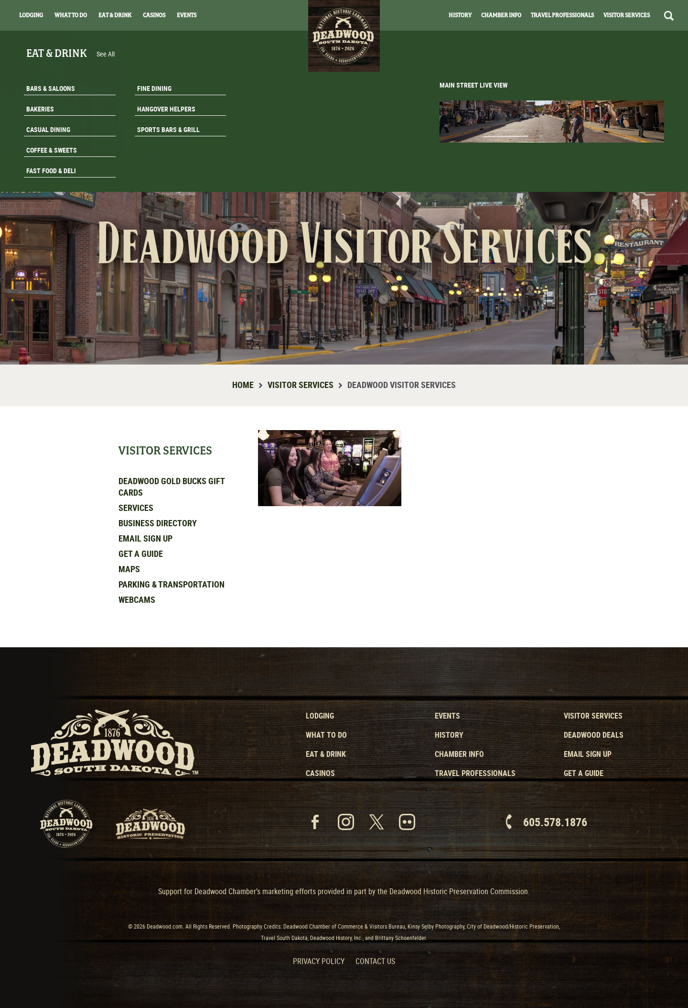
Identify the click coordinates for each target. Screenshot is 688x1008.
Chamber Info (501, 15)
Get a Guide (140, 553)
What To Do (70, 15)
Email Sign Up (145, 538)
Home (243, 384)
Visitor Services (626, 15)
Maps (129, 569)
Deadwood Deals (594, 735)
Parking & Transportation (171, 584)
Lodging (31, 15)
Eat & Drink (114, 15)
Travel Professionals (562, 15)
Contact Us (375, 961)
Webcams (136, 599)
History (460, 15)
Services (135, 507)
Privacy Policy (318, 961)
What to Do (326, 735)
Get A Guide (629, 179)
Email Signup (630, 155)
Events (186, 15)
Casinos (154, 15)
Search (668, 15)
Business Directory (157, 523)
